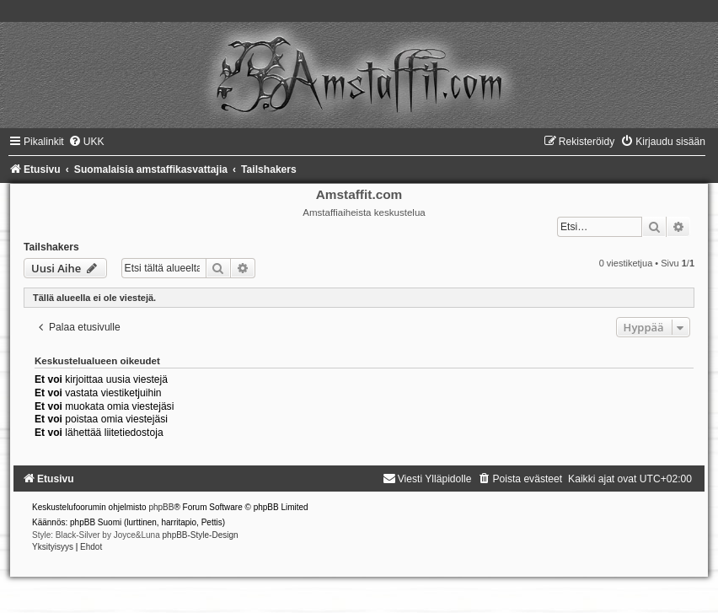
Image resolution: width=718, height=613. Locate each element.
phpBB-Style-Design (200, 535)
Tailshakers (51, 247)
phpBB (161, 507)
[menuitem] (86, 142)
